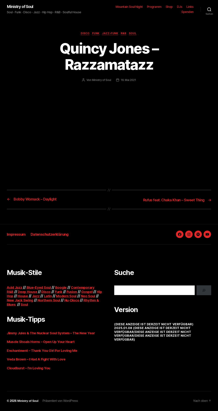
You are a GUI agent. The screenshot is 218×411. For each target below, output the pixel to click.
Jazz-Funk (111, 34)
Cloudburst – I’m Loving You (30, 368)
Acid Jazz (15, 288)
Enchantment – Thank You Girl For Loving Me (44, 351)
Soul (134, 34)
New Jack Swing (33, 300)
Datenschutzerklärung (54, 234)
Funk (95, 34)
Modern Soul (75, 296)
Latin (56, 296)
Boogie (64, 288)
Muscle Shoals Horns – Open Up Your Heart (42, 342)
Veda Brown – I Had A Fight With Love (38, 360)
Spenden (187, 12)
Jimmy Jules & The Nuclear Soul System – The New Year (54, 333)
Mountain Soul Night (129, 7)
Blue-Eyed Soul (41, 288)
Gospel (91, 292)
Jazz (44, 296)
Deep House (28, 292)
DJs (179, 7)
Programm (154, 7)
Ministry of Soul (21, 7)
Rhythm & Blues (20, 305)
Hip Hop (13, 296)
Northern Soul (63, 300)
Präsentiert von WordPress (61, 401)
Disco (84, 34)
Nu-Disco (87, 300)
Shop (169, 7)
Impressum (17, 234)
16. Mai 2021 (128, 80)
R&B (125, 34)
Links (190, 7)
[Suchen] (204, 291)
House (29, 296)
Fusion (74, 292)
